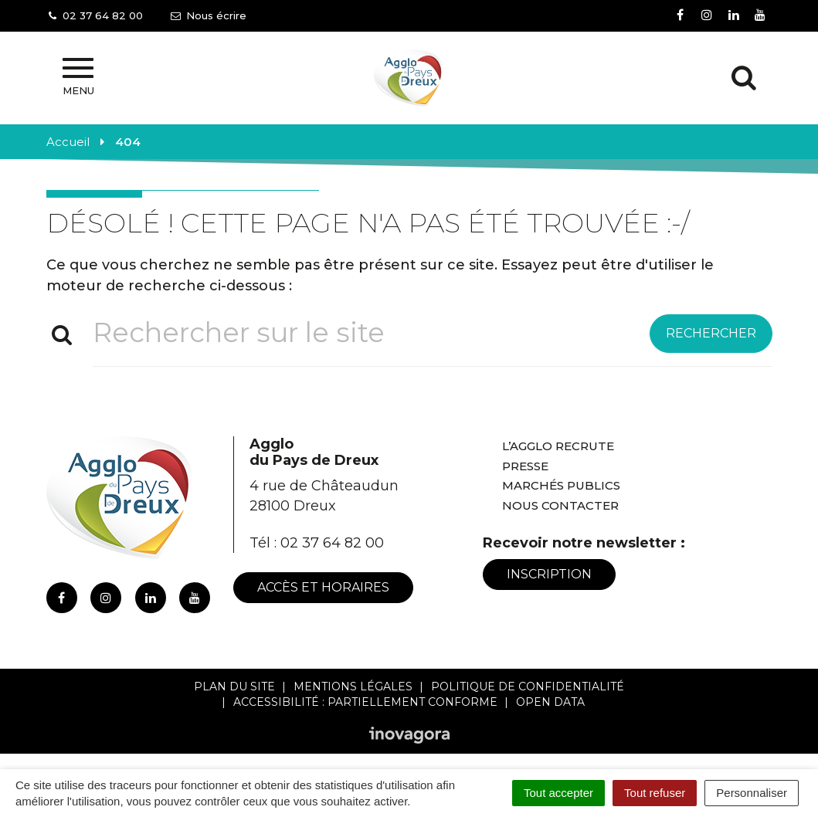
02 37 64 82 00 (332, 542)
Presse (525, 466)
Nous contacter (560, 505)
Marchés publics (561, 485)
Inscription (549, 574)
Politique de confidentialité (527, 686)
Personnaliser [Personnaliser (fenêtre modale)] (751, 792)
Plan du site (234, 686)
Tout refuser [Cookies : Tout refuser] (654, 792)
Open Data (550, 702)
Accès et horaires (323, 587)
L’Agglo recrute (558, 446)
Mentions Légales (353, 686)
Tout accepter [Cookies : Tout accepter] (558, 792)
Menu (78, 77)
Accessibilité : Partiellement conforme (365, 702)
